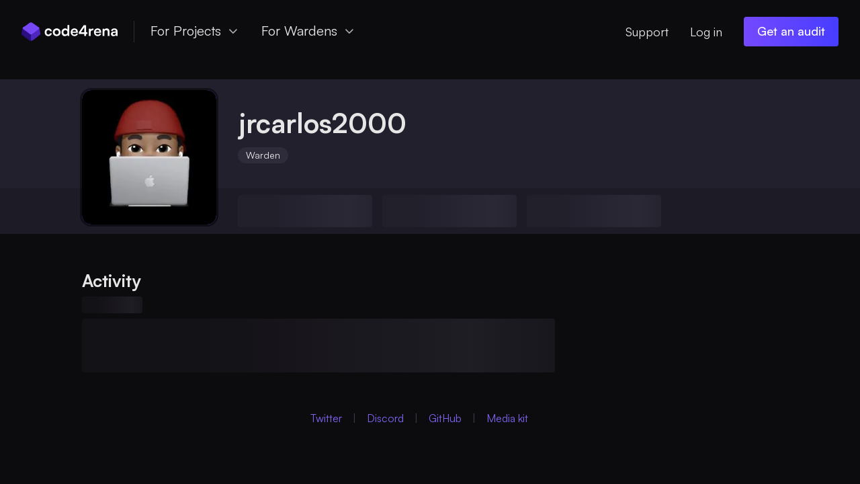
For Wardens (308, 30)
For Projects (195, 30)
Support (647, 31)
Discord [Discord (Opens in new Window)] (385, 418)
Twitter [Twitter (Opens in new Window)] (326, 418)
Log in (706, 31)
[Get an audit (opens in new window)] (791, 31)
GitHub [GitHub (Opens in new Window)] (445, 418)
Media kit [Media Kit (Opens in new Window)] (507, 418)
